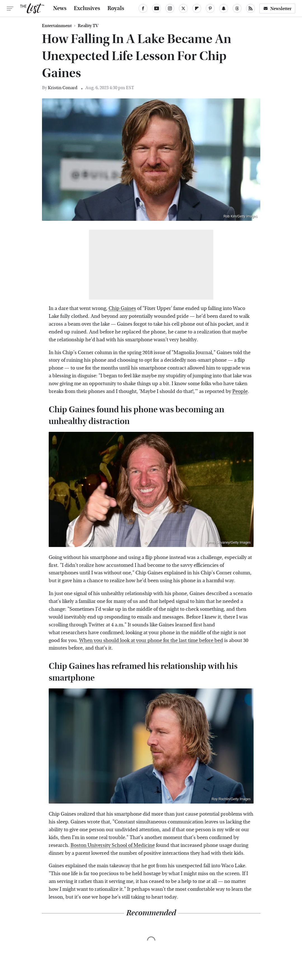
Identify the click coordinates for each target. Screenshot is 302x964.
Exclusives (87, 8)
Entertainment (57, 25)
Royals (115, 8)
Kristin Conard (63, 87)
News (60, 8)
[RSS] (250, 8)
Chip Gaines (122, 308)
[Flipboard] (196, 8)
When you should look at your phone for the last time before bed (151, 640)
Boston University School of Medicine (113, 845)
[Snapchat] (223, 8)
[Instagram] (169, 8)
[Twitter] (183, 8)
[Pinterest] (210, 8)
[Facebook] (143, 8)
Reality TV (88, 25)
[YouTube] (156, 8)
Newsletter (277, 8)
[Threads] (237, 8)
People (240, 391)
